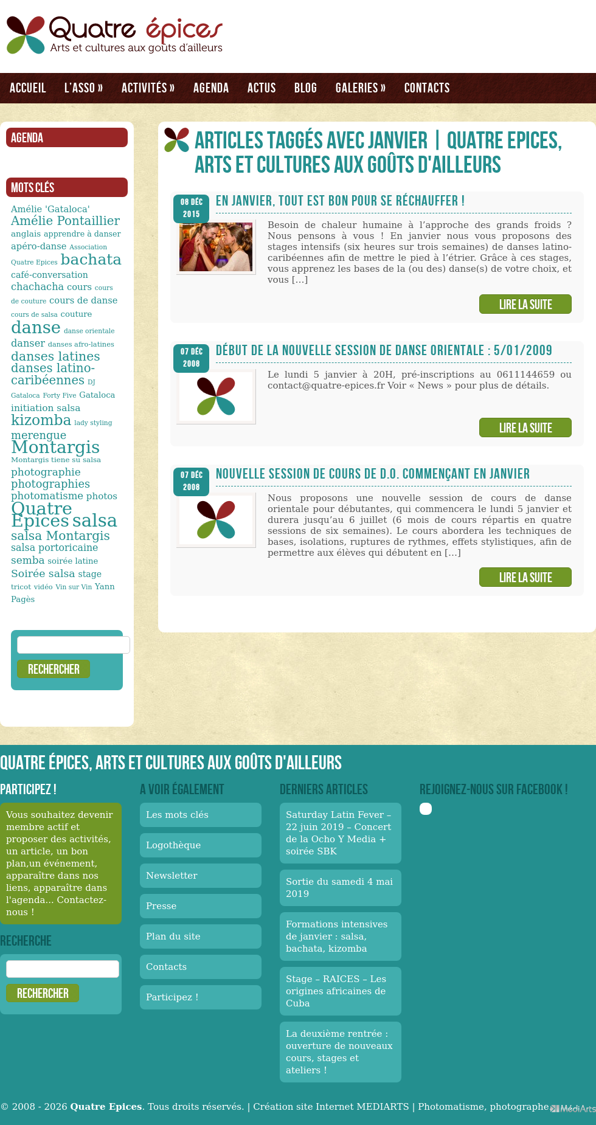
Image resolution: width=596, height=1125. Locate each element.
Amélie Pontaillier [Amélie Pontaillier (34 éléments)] (65, 221)
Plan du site (173, 936)
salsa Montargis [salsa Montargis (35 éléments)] (60, 535)
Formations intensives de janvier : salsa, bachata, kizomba (337, 936)
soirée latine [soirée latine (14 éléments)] (72, 561)
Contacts (427, 87)
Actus (262, 87)
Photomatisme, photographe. (485, 1106)
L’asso (83, 87)
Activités (148, 87)
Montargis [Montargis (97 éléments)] (55, 447)
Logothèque (173, 845)
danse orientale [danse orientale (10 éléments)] (89, 331)
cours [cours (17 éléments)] (79, 287)
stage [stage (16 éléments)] (90, 574)
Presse (161, 906)
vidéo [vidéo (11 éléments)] (43, 587)
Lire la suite (525, 304)
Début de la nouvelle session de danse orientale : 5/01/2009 (384, 350)
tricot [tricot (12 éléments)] (21, 587)
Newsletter (171, 875)
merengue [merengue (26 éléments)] (38, 435)
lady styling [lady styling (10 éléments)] (93, 423)
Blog (305, 87)
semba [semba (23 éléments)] (28, 560)
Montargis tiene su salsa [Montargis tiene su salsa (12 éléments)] (56, 459)
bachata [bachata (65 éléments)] (91, 259)
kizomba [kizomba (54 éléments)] (41, 420)
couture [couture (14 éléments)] (76, 314)
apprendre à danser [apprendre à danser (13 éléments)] (82, 233)
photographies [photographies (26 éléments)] (50, 483)
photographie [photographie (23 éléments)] (46, 472)
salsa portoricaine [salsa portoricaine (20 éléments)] (54, 547)
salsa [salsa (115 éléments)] (94, 520)
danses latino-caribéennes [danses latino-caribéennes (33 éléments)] (53, 374)
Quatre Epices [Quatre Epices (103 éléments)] (41, 514)
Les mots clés (177, 814)
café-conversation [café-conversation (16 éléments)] (49, 275)
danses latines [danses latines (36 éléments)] (55, 356)
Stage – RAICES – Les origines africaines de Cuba (336, 991)
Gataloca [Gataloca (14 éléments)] (97, 395)
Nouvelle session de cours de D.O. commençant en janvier (373, 473)
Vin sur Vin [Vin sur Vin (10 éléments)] (74, 587)
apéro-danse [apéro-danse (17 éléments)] (39, 246)
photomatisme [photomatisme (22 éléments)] (47, 496)
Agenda (211, 87)
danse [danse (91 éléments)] (36, 327)
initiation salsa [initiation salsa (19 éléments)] (45, 408)
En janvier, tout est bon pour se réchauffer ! (340, 200)
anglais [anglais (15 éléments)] (26, 233)
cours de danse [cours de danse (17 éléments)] (83, 300)
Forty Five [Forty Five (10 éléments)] (59, 396)
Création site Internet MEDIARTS (331, 1106)
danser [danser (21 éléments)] (28, 343)
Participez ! (172, 997)
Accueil (28, 87)
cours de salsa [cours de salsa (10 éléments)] (34, 315)
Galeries (361, 87)
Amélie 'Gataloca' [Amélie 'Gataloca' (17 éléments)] (50, 209)
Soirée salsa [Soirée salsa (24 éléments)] (43, 573)
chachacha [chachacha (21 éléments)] (37, 286)
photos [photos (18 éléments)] (101, 496)
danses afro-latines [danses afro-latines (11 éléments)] (81, 344)
